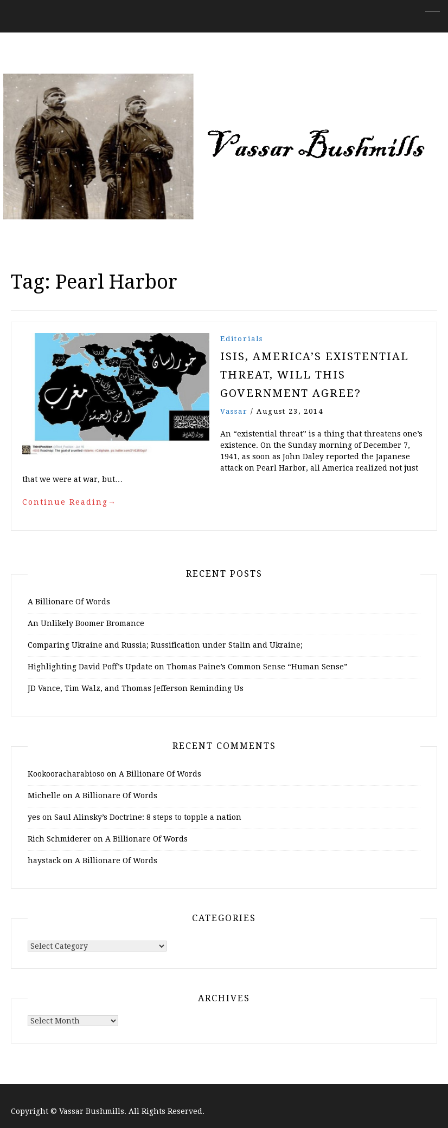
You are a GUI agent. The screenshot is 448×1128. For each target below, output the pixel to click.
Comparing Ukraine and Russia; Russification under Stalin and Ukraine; (165, 645)
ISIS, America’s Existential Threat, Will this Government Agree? (314, 375)
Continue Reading (69, 502)
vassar (234, 411)
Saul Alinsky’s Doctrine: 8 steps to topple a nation (147, 817)
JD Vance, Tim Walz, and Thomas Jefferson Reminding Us (136, 688)
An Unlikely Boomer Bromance (86, 623)
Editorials (241, 339)
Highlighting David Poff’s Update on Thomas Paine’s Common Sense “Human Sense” (188, 666)
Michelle (44, 795)
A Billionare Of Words (69, 601)
